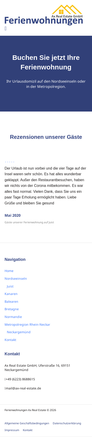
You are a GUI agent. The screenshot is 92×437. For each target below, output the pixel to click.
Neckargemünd (19, 332)
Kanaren (11, 294)
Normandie (13, 317)
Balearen (11, 301)
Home (9, 271)
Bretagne (12, 309)
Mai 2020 (13, 215)
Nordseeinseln (16, 278)
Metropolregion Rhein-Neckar (27, 324)
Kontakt (10, 340)
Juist (10, 286)
